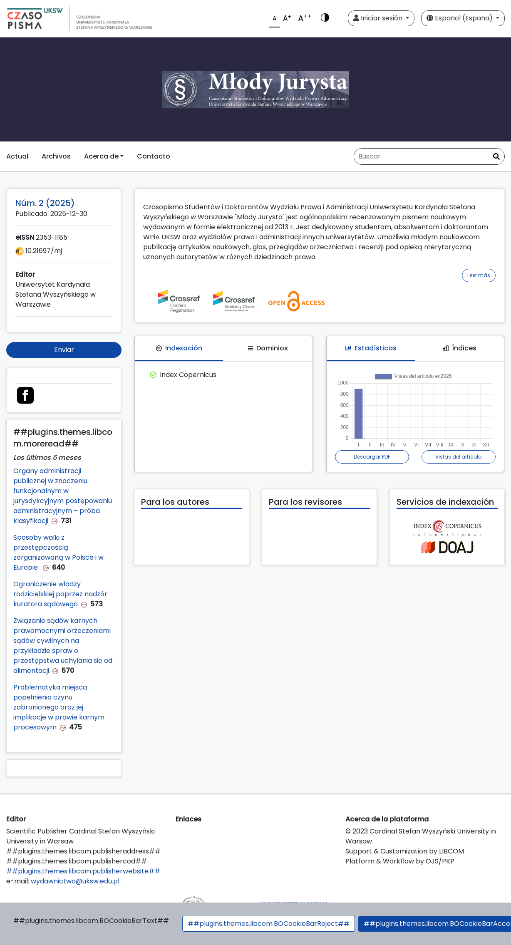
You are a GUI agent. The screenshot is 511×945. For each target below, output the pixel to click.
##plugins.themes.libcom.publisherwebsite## (83, 871)
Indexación (179, 348)
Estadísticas (371, 348)
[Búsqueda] (429, 156)
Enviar (64, 350)
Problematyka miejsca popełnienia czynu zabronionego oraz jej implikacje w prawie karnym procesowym (58, 707)
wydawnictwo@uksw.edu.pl (75, 881)
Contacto (153, 156)
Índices (459, 348)
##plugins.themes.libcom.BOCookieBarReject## (269, 923)
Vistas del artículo (458, 456)
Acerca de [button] (101, 156)
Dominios (268, 348)
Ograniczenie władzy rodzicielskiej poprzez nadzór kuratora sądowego (60, 594)
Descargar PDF (372, 456)
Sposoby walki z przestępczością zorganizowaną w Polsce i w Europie (58, 552)
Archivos (56, 156)
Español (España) (460, 18)
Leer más (478, 275)
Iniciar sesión (378, 18)
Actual (17, 156)
